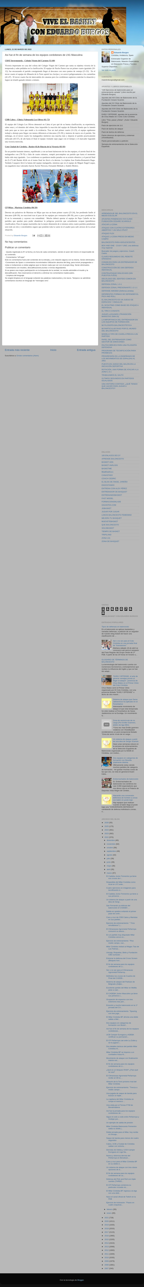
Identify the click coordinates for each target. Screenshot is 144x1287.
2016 (107, 1236)
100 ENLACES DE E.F (111, 455)
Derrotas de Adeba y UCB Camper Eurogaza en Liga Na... (120, 1151)
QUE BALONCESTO (110, 525)
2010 (107, 1257)
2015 (107, 1239)
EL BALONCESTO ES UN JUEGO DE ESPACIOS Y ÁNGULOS (117, 301)
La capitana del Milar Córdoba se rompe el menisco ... (120, 1100)
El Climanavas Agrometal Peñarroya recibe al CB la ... (121, 1077)
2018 (107, 1228)
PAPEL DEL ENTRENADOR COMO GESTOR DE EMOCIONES (116, 341)
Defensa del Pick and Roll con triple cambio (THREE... (121, 1180)
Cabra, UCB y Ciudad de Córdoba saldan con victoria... (120, 1145)
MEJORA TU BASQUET (112, 518)
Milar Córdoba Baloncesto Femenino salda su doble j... (121, 1127)
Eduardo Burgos (121, 53)
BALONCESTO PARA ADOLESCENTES (118, 242)
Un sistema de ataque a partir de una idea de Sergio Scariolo (125, 740)
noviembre (111, 844)
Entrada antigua (86, 350)
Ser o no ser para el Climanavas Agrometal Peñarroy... (119, 971)
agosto (110, 855)
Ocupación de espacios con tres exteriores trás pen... (119, 1000)
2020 (107, 1221)
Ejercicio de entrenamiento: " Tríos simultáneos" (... (120, 924)
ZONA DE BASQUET (110, 541)
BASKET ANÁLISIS (110, 465)
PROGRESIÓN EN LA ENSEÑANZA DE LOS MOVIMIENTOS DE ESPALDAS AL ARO (118, 358)
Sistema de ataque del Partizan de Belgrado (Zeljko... (120, 983)
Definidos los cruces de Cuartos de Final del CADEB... (120, 977)
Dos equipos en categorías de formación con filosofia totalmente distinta (125, 760)
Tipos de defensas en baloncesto (115, 627)
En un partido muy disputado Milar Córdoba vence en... (120, 936)
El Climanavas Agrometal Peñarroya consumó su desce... (121, 930)
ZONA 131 (106, 538)
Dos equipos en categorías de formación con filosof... (118, 1024)
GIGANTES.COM (109, 505)
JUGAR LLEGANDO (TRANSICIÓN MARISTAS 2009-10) (116, 315)
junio (109, 862)
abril (109, 869)
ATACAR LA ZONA (109, 224)
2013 (107, 1247)
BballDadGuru (107, 472)
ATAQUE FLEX (108, 233)
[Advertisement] (26, 178)
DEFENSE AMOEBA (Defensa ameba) (118, 291)
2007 (107, 1268)
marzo (109, 873)
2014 (107, 1243)
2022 (107, 837)
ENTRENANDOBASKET (112, 495)
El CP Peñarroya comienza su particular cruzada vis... (118, 1186)
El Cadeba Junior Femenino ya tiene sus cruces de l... (121, 877)
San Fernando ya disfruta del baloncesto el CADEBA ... (118, 907)
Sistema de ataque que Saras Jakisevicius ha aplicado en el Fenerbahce (125, 701)
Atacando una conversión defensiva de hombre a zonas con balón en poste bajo (125, 797)
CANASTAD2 (107, 475)
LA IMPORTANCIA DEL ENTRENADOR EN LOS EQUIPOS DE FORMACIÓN (120, 321)
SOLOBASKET (108, 528)
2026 (107, 823)
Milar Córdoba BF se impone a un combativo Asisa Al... (120, 1053)
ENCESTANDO (108, 485)
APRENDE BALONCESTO (113, 459)
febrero (110, 1209)
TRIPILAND (106, 535)
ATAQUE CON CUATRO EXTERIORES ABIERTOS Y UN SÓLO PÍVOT (118, 229)
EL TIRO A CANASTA (111, 311)
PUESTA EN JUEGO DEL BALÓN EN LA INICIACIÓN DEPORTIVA (119, 365)
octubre (110, 848)
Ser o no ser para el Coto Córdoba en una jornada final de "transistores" (125, 643)
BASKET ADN (107, 462)
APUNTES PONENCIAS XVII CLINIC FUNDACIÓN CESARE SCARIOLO (117, 220)
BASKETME (107, 469)
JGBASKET (106, 508)
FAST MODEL (107, 498)
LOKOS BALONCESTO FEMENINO (117, 515)
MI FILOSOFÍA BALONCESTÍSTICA (117, 325)
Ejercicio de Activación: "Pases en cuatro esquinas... (120, 1204)
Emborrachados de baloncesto (125, 779)
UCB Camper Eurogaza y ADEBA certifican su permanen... (120, 1036)
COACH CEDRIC (109, 478)
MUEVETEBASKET (110, 521)
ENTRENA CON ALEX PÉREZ (114, 488)
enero (109, 1213)
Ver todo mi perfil (109, 70)
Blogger (80, 1280)
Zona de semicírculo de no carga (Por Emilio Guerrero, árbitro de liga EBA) (124, 722)
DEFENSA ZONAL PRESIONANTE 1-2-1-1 (119, 288)
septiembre (112, 851)
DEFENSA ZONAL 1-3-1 (112, 284)
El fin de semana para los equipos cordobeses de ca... (120, 1174)
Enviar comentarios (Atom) (28, 356)
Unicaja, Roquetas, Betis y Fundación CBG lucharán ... (121, 953)
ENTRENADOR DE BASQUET (114, 492)
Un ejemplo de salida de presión (119, 1123)
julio (109, 858)
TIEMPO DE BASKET (111, 531)
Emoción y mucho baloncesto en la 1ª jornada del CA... (122, 1006)
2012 (107, 1250)
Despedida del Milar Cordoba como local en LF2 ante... (121, 883)
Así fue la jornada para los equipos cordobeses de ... (120, 1112)
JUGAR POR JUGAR (110, 512)
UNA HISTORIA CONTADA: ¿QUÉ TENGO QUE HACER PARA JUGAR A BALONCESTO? (120, 386)
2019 (107, 1225)
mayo (109, 866)
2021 (107, 1218)
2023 (107, 833)
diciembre (111, 840)
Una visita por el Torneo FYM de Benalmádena (119, 1106)
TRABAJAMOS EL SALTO (112, 375)
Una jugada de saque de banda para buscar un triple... (121, 1094)
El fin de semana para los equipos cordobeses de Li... (120, 965)
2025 (107, 826)
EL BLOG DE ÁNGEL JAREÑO (114, 482)
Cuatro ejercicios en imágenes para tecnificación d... (121, 889)
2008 (107, 1265)
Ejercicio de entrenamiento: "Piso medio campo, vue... (120, 942)
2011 (107, 1254)
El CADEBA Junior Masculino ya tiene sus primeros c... (122, 994)
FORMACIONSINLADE (111, 502)
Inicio (53, 350)
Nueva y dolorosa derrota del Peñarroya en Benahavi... (118, 1157)
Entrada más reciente (17, 350)
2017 (107, 1232)
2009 (107, 1261)
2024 (107, 830)
